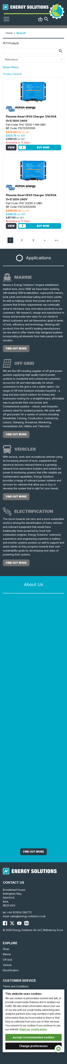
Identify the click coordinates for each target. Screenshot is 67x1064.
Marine (7, 954)
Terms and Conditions (16, 986)
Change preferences (33, 1046)
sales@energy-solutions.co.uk (28, 916)
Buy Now (43, 147)
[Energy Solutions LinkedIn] (26, 923)
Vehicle (7, 964)
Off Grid (7, 959)
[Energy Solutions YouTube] (19, 923)
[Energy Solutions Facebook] (5, 923)
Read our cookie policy (33, 1029)
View (11, 147)
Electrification (11, 970)
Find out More (33, 851)
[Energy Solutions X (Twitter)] (12, 923)
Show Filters (11, 67)
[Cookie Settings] (58, 1049)
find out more (16, 348)
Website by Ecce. (53, 930)
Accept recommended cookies (33, 1037)
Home (9, 32)
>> (56, 240)
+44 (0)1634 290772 (19, 912)
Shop (6, 948)
